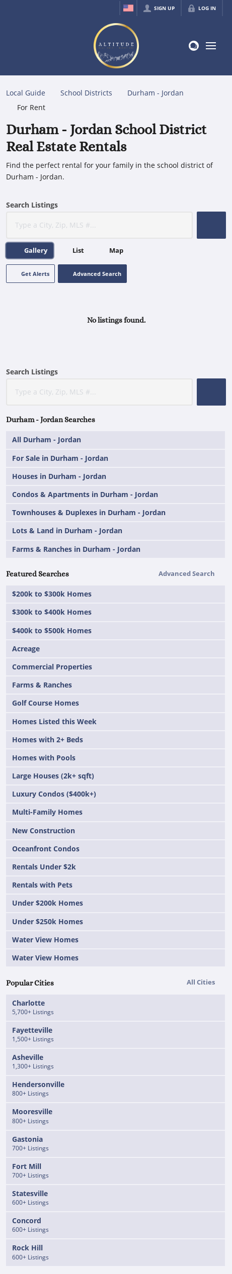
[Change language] (128, 8)
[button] (211, 225)
